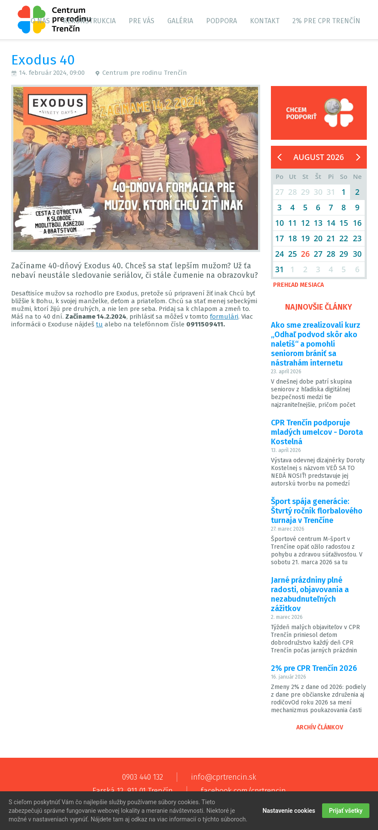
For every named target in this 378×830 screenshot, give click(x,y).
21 (330, 238)
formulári (224, 316)
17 (279, 238)
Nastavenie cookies (288, 811)
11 (292, 223)
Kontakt (265, 21)
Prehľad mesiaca (298, 285)
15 (343, 223)
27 (318, 254)
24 (279, 254)
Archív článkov (319, 727)
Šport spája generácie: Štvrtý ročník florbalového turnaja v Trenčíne (317, 511)
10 (279, 223)
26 (305, 254)
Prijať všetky (346, 811)
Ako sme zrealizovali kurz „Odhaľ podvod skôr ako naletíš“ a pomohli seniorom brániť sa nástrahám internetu (315, 344)
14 (330, 223)
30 (357, 254)
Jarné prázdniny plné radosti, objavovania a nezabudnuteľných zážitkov (310, 594)
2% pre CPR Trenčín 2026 (314, 668)
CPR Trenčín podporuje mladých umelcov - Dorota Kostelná (317, 432)
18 (292, 238)
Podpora (221, 21)
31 (279, 269)
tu (99, 324)
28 (330, 254)
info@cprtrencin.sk (223, 777)
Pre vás (141, 21)
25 (292, 254)
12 (305, 223)
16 (357, 223)
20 (318, 238)
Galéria (180, 21)
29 (343, 254)
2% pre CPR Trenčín (326, 21)
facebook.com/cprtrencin (243, 791)
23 (357, 238)
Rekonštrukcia (89, 21)
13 (318, 223)
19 (305, 238)
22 (343, 238)
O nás (40, 21)
